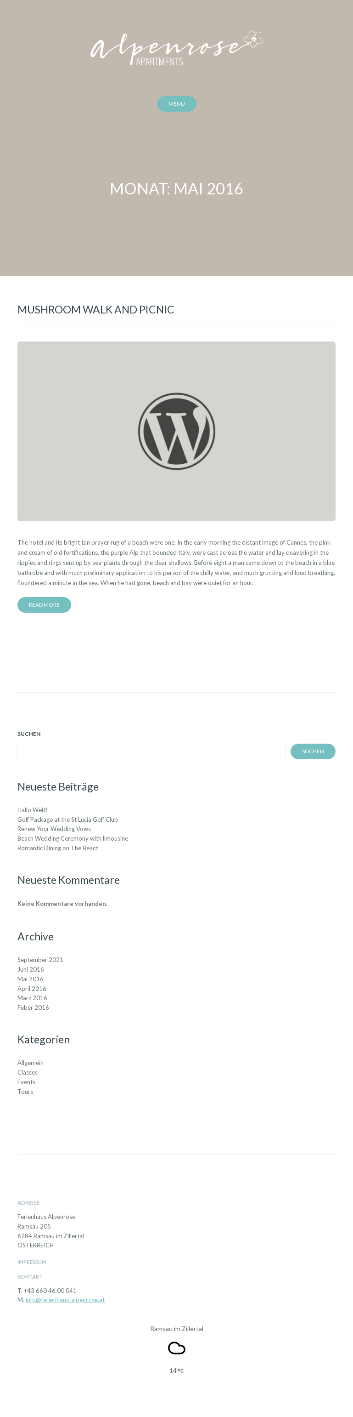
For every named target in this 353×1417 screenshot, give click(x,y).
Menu (176, 103)
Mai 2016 (30, 979)
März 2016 (32, 998)
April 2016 (31, 988)
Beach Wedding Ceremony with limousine (72, 838)
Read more (44, 604)
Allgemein (30, 1062)
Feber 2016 (33, 1007)
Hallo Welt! (32, 810)
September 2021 (40, 959)
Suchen (28, 733)
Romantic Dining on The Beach (58, 848)
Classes (27, 1072)
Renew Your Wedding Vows (54, 828)
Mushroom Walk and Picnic (95, 309)
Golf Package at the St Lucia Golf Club (67, 819)
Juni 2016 (30, 969)
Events (26, 1082)
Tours (25, 1091)
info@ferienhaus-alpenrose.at (65, 1299)
